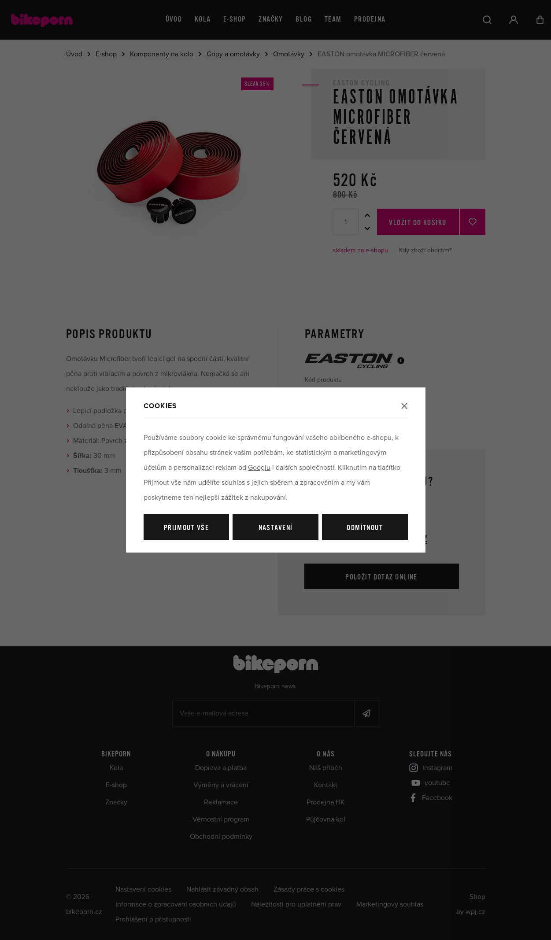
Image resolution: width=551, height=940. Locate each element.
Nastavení (276, 528)
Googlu (259, 467)
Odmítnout (365, 528)
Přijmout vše (186, 528)
